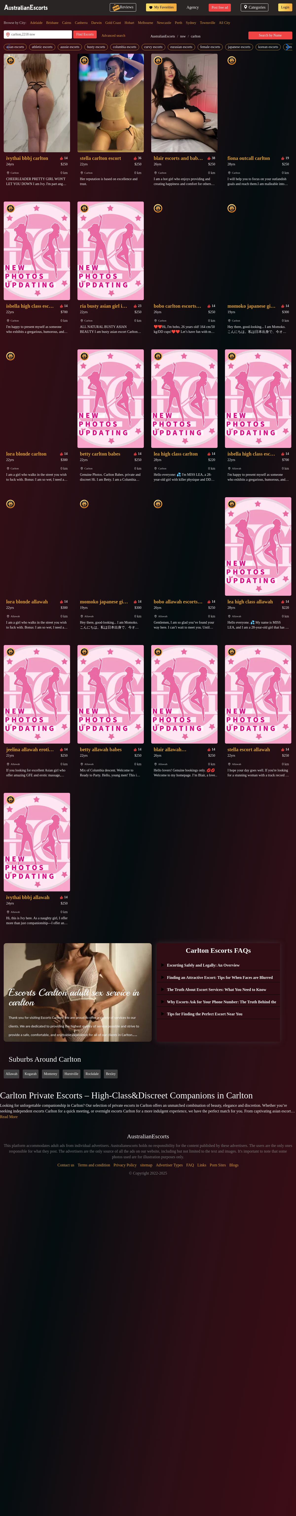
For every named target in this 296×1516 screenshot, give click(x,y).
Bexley (111, 1074)
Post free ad (220, 7)
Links (201, 1165)
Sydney (191, 23)
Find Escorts (84, 34)
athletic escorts (42, 47)
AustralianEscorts (162, 36)
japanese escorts (239, 47)
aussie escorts (69, 47)
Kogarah (31, 1074)
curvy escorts (153, 47)
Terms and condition (94, 1165)
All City (224, 23)
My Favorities (161, 7)
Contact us (65, 1165)
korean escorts (268, 47)
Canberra (81, 23)
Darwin (96, 23)
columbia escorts (124, 47)
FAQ (190, 1165)
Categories (254, 7)
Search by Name (270, 35)
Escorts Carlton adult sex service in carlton (74, 997)
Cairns (66, 23)
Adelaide (36, 23)
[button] (286, 47)
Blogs (234, 1165)
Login (285, 7)
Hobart (129, 23)
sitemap (146, 1165)
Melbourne (145, 23)
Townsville (207, 23)
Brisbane (52, 23)
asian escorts (15, 47)
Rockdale (92, 1074)
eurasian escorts (181, 47)
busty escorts (96, 47)
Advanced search (113, 35)
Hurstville (71, 1074)
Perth (178, 23)
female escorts (210, 47)
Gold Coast (113, 23)
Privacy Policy (125, 1165)
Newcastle (164, 23)
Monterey (50, 1074)
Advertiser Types (169, 1165)
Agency (192, 7)
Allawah (11, 1074)
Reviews (122, 7)
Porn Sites (218, 1165)
